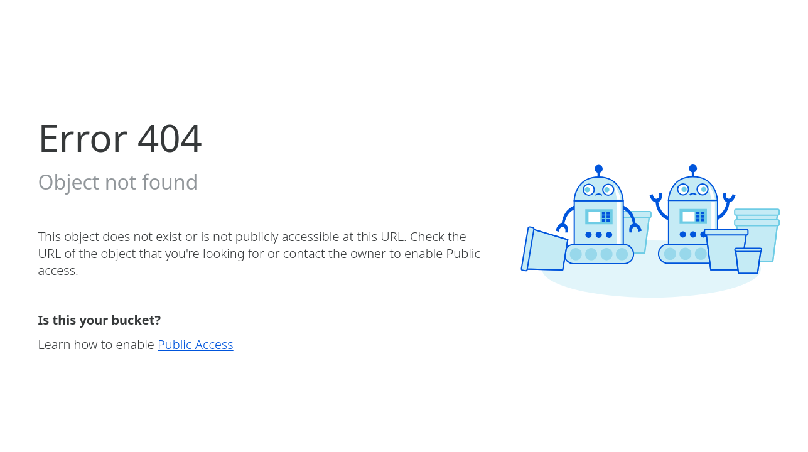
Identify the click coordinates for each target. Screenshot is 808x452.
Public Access (196, 344)
